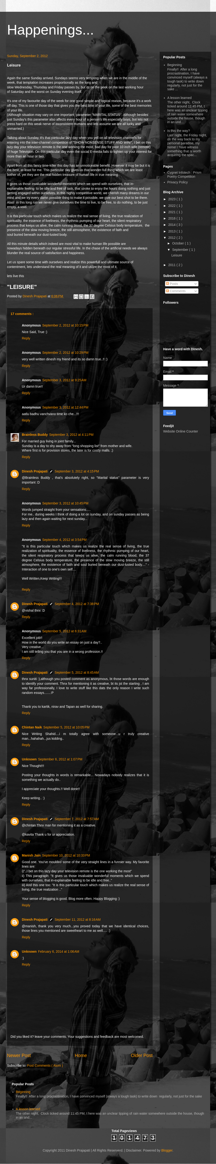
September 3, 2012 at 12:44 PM (65, 407)
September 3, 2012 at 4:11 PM (71, 434)
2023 (172, 199)
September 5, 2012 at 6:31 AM (64, 631)
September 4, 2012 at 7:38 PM (77, 604)
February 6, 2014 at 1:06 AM (58, 951)
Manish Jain (31, 855)
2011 (172, 265)
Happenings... (50, 30)
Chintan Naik (32, 727)
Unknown (29, 759)
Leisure (176, 255)
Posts (172, 284)
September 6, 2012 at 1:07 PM (60, 759)
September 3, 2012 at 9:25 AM (64, 380)
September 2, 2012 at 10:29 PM (65, 352)
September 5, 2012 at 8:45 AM (77, 672)
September (180, 250)
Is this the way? (178, 131)
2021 (172, 212)
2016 (172, 218)
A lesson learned (179, 98)
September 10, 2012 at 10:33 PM (66, 855)
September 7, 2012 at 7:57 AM (77, 819)
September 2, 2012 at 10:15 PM (65, 325)
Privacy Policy (177, 182)
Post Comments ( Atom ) (45, 1065)
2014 (172, 225)
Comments (176, 291)
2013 (172, 231)
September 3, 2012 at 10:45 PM (65, 503)
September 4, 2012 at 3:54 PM (64, 540)
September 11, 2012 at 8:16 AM (78, 919)
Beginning (174, 65)
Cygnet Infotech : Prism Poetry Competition (184, 174)
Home (81, 1055)
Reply (26, 338)
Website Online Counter (180, 431)
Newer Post (19, 1055)
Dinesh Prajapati (35, 296)
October (178, 243)
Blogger (166, 1150)
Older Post (142, 1055)
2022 (172, 206)
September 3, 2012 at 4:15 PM (77, 471)
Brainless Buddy (35, 434)
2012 (172, 238)
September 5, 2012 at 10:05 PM (66, 727)
